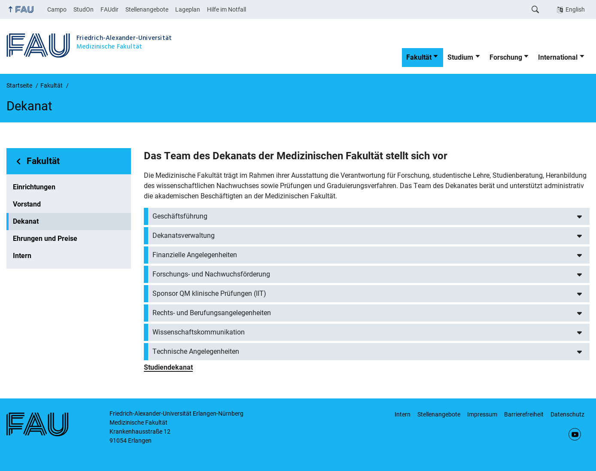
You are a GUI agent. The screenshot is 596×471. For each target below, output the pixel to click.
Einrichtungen (34, 187)
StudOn (83, 9)
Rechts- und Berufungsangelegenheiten (211, 313)
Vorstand (27, 204)
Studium (460, 57)
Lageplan (187, 9)
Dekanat (26, 221)
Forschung (506, 57)
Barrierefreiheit (524, 414)
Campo (57, 9)
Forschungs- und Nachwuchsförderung (211, 274)
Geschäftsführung (179, 216)
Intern (22, 256)
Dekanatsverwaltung (183, 235)
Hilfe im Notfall (226, 9)
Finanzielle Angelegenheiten (194, 255)
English (575, 9)
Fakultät (419, 57)
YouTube (575, 434)
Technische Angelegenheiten (195, 351)
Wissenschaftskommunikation (198, 332)
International (558, 57)
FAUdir (109, 9)
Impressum (482, 414)
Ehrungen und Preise (45, 238)
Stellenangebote (146, 9)
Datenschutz (567, 414)
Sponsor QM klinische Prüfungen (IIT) (209, 293)
